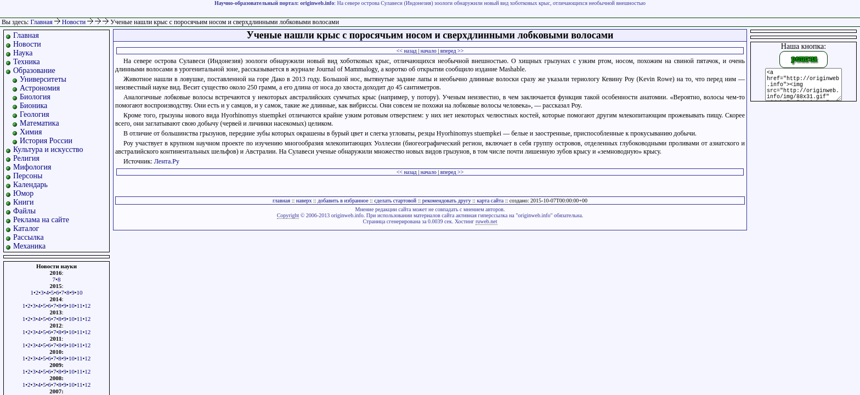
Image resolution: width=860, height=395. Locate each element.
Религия (26, 158)
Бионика (33, 105)
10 (80, 292)
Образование (34, 70)
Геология (34, 114)
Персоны (27, 176)
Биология (35, 97)
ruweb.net (486, 221)
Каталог (26, 228)
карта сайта (490, 201)
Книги (23, 202)
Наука (22, 53)
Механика (29, 246)
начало (429, 51)
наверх (304, 201)
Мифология (32, 167)
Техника (26, 62)
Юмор (23, 193)
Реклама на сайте (41, 220)
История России (46, 141)
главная (281, 201)
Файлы (24, 211)
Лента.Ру (166, 161)
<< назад (407, 51)
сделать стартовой (395, 201)
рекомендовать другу (446, 201)
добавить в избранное (343, 201)
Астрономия (40, 88)
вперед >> (452, 51)
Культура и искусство (48, 149)
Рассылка (28, 237)
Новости (75, 22)
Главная (41, 22)
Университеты (43, 79)
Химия (31, 132)
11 (80, 305)
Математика (39, 123)
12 (87, 305)
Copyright (288, 215)
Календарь (30, 184)
